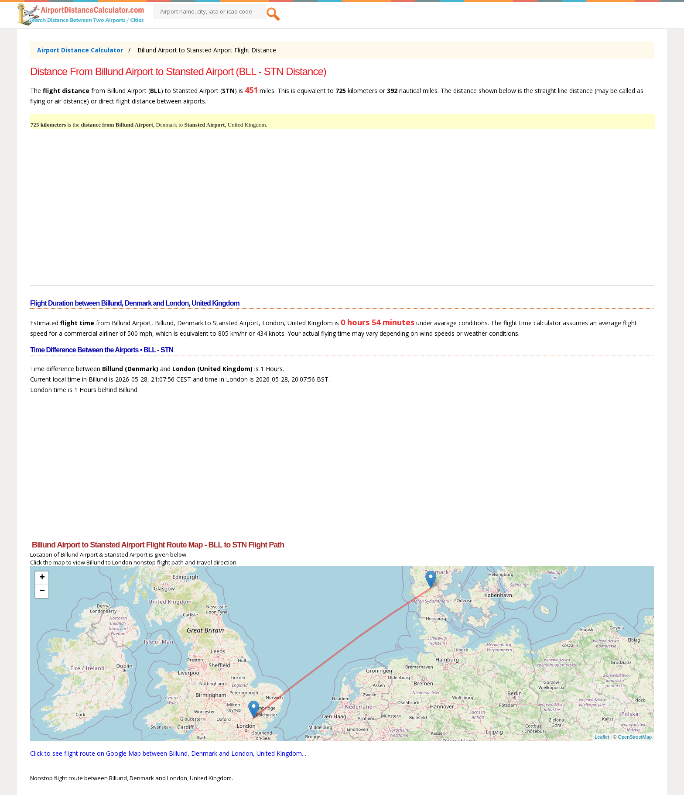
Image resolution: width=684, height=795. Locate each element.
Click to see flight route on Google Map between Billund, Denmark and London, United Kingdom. (167, 753)
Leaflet (602, 737)
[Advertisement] (292, 212)
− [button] (42, 591)
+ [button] (42, 578)
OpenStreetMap (635, 737)
